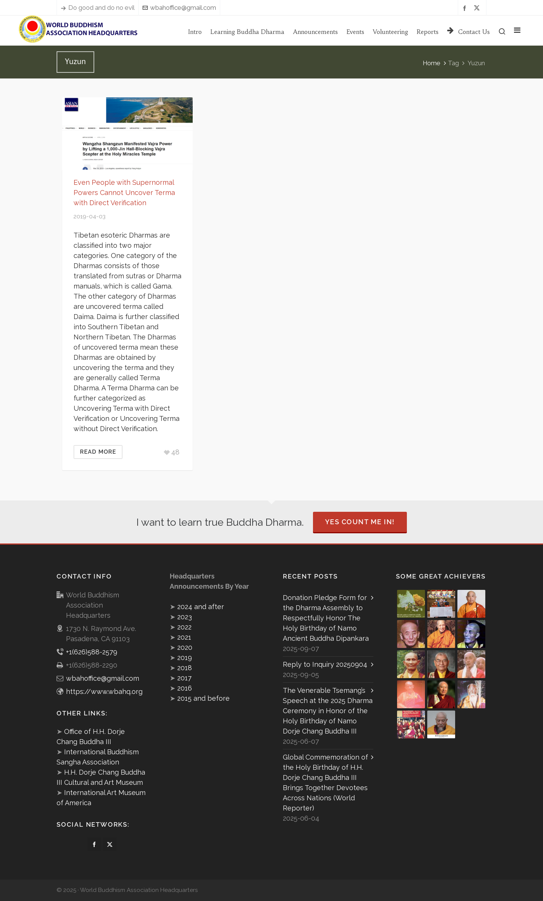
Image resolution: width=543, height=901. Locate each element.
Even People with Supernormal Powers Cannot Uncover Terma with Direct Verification (124, 192)
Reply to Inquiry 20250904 (325, 664)
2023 (184, 617)
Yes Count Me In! (360, 522)
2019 (184, 658)
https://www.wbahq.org (104, 691)
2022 (184, 627)
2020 (184, 647)
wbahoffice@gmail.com (179, 7)
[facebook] (465, 8)
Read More (98, 451)
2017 (184, 678)
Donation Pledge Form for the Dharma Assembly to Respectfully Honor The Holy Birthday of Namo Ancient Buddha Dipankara (326, 618)
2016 (184, 688)
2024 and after (200, 607)
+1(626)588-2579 (91, 652)
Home (431, 63)
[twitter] (478, 8)
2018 (184, 668)
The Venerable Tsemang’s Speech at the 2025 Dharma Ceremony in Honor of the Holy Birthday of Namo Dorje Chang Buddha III (328, 710)
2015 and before (203, 698)
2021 (184, 637)
